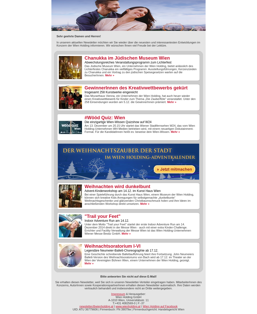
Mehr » (109, 75)
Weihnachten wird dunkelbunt (117, 186)
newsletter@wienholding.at (96, 306)
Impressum (118, 293)
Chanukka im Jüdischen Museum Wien (127, 58)
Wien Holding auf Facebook (160, 306)
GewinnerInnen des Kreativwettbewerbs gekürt (136, 87)
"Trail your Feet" (103, 216)
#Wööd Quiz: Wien (105, 117)
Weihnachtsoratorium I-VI (113, 246)
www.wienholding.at (128, 306)
